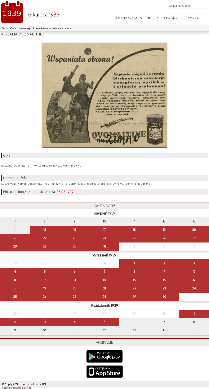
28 (15, 246)
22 (44, 238)
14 (104, 280)
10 (194, 272)
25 (134, 238)
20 (194, 230)
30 (74, 246)
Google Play (104, 356)
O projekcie (172, 18)
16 (74, 230)
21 (15, 238)
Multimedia (149, 18)
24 (104, 238)
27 (194, 238)
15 (44, 230)
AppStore (104, 372)
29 (44, 246)
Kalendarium (126, 18)
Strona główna (9, 28)
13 (74, 280)
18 (134, 230)
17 (104, 230)
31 (104, 246)
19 (164, 230)
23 (74, 238)
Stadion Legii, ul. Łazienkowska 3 (33, 28)
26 (164, 238)
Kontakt (195, 18)
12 (45, 280)
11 (15, 280)
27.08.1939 (65, 192)
